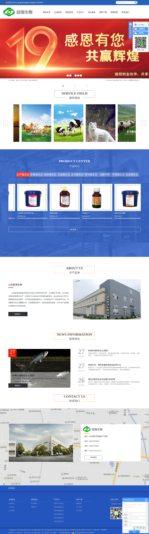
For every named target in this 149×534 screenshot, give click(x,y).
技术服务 (92, 12)
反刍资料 (79, 510)
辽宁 (51, 533)
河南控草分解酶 (120, 213)
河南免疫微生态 (59, 514)
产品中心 (80, 12)
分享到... (141, 33)
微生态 (18, 80)
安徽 (35, 533)
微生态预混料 (33, 80)
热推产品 (11, 533)
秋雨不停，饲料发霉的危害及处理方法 (104, 365)
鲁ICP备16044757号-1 (86, 530)
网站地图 (116, 80)
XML (125, 80)
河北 (28, 533)
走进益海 (58, 12)
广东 (41, 533)
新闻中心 (34, 507)
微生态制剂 (24, 80)
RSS (121, 80)
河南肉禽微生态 (59, 510)
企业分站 (109, 80)
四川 (48, 533)
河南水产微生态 (59, 503)
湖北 (54, 533)
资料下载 (103, 12)
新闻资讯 (69, 12)
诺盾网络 (104, 530)
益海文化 (11, 503)
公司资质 (11, 510)
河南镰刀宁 (86, 213)
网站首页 (47, 12)
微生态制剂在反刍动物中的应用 (101, 379)
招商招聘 (114, 12)
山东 (25, 533)
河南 (38, 533)
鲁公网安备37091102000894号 (83, 533)
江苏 (31, 533)
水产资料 (79, 507)
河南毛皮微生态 (59, 518)
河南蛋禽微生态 (59, 507)
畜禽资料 (79, 503)
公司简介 (11, 507)
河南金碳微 (54, 213)
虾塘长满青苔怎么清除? (23, 375)
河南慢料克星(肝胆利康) (26, 213)
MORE (73, 229)
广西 (45, 533)
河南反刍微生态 (59, 521)
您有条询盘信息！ (134, 80)
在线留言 (141, 29)
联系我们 (125, 12)
